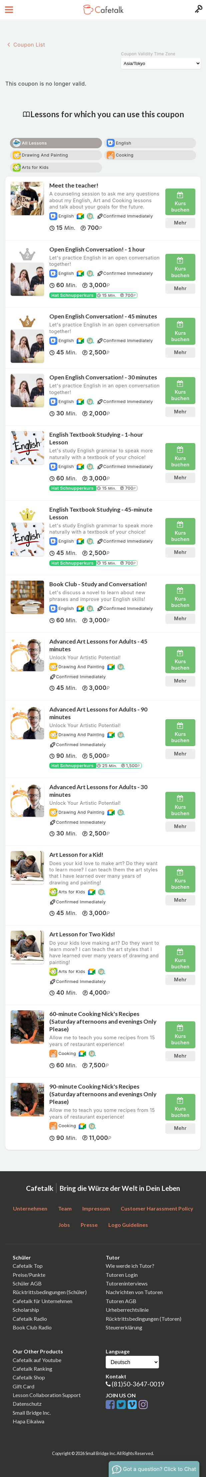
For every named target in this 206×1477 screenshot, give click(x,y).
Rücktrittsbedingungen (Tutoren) (143, 1318)
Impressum (96, 1208)
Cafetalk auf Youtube (37, 1360)
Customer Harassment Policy (157, 1208)
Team (65, 1208)
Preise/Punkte (29, 1274)
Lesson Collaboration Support (47, 1395)
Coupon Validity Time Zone (148, 53)
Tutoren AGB (121, 1301)
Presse (89, 1225)
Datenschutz (27, 1403)
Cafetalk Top (28, 1265)
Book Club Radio (32, 1327)
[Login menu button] (198, 9)
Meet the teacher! (73, 185)
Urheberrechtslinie (127, 1309)
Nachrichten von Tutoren (134, 1292)
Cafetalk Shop (29, 1377)
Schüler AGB (27, 1283)
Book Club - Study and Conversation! (98, 584)
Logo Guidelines (128, 1225)
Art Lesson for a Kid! (76, 854)
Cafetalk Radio (30, 1318)
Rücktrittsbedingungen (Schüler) (50, 1292)
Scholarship (26, 1309)
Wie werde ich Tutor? (130, 1265)
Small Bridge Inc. (32, 1412)
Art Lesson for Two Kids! (82, 934)
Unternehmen (30, 1208)
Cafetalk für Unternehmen (42, 1301)
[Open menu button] (8, 9)
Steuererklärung (124, 1327)
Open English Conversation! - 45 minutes (103, 316)
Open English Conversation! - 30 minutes (103, 377)
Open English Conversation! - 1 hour (97, 249)
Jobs (64, 1225)
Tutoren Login (122, 1274)
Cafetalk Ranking (32, 1368)
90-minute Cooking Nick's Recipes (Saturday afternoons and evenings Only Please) (102, 1094)
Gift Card (23, 1386)
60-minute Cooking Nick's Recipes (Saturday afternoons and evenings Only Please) (102, 1021)
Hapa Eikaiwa (28, 1421)
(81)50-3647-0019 (138, 1384)
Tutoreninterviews (127, 1283)
